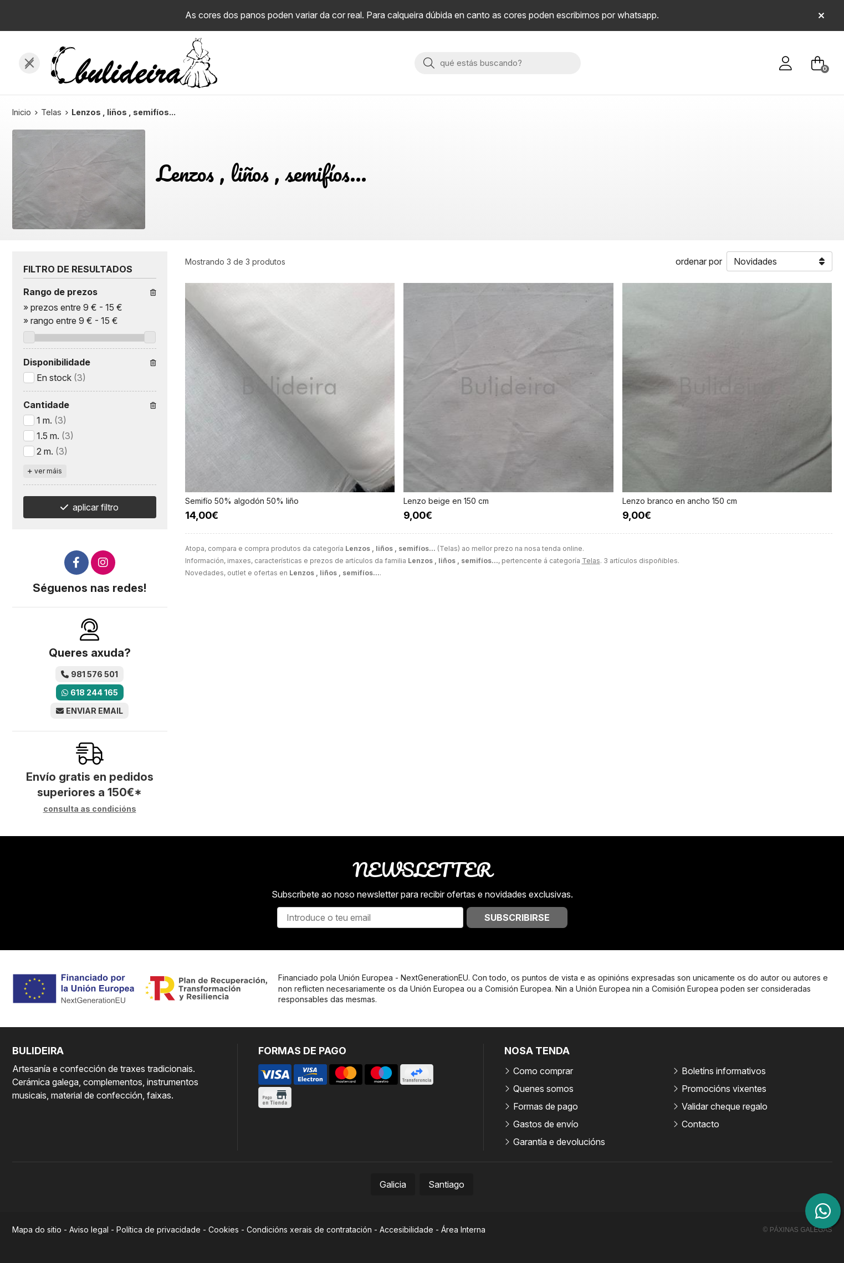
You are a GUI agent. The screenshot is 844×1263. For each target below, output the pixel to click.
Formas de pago (545, 1106)
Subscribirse (517, 917)
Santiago (446, 1184)
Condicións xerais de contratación (309, 1229)
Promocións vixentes (724, 1088)
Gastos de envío (546, 1124)
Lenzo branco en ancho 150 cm (679, 501)
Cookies (223, 1229)
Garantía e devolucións (559, 1141)
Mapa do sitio (37, 1229)
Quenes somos (543, 1088)
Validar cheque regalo (725, 1106)
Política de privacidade (158, 1229)
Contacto (700, 1124)
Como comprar (543, 1070)
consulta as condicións (89, 809)
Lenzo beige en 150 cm (446, 501)
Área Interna (463, 1229)
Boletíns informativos (724, 1070)
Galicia (393, 1184)
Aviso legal (89, 1229)
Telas (591, 560)
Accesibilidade (406, 1229)
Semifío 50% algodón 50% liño (242, 501)
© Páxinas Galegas (797, 1230)
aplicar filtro (96, 507)
